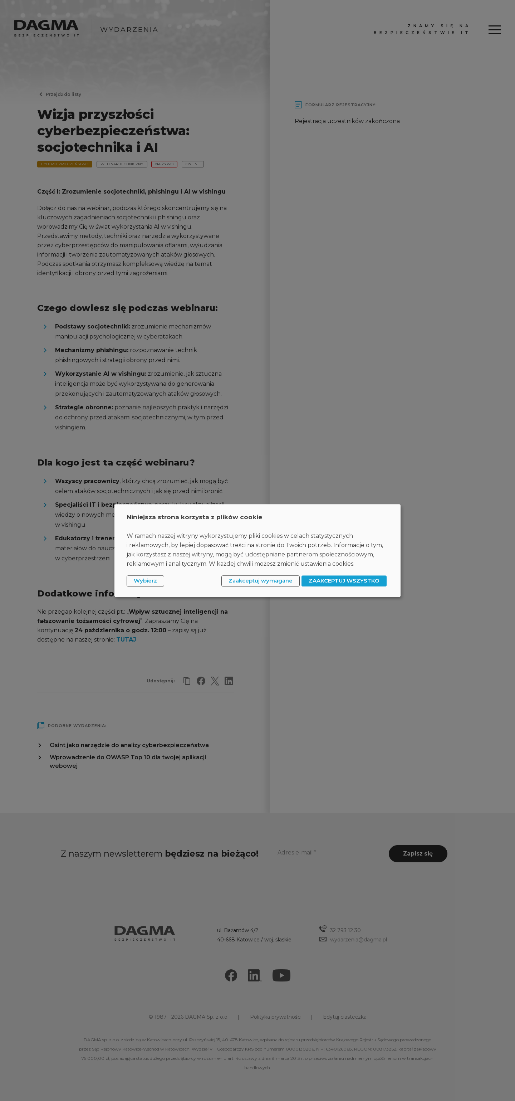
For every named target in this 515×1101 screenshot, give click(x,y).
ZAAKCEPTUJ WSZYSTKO (344, 581)
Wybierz (145, 581)
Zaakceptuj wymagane (261, 581)
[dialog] (257, 550)
